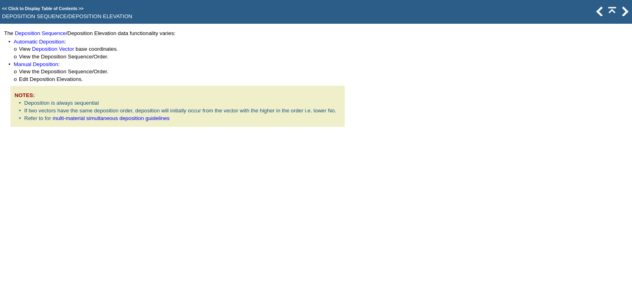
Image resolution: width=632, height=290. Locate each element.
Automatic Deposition (39, 42)
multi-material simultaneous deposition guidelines (110, 118)
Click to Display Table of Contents (42, 8)
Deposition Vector (53, 49)
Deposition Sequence (40, 33)
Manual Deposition (36, 64)
